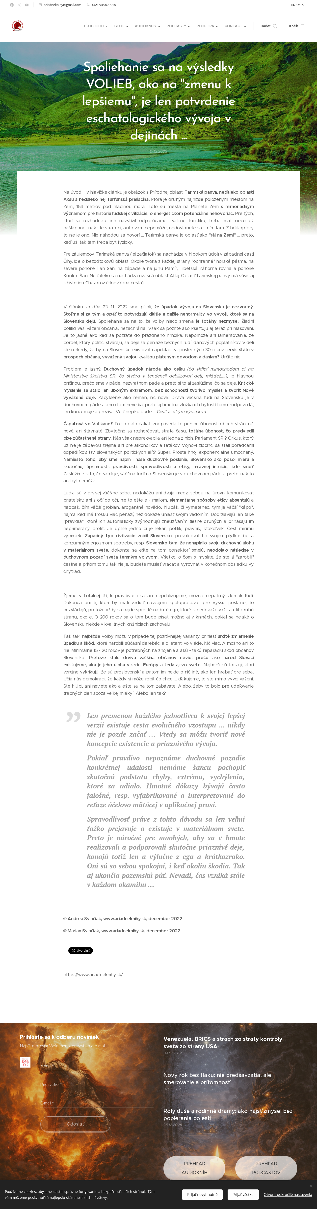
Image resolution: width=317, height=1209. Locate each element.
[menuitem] (97, 26)
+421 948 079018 (104, 4)
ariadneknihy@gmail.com (62, 4)
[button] (268, 26)
